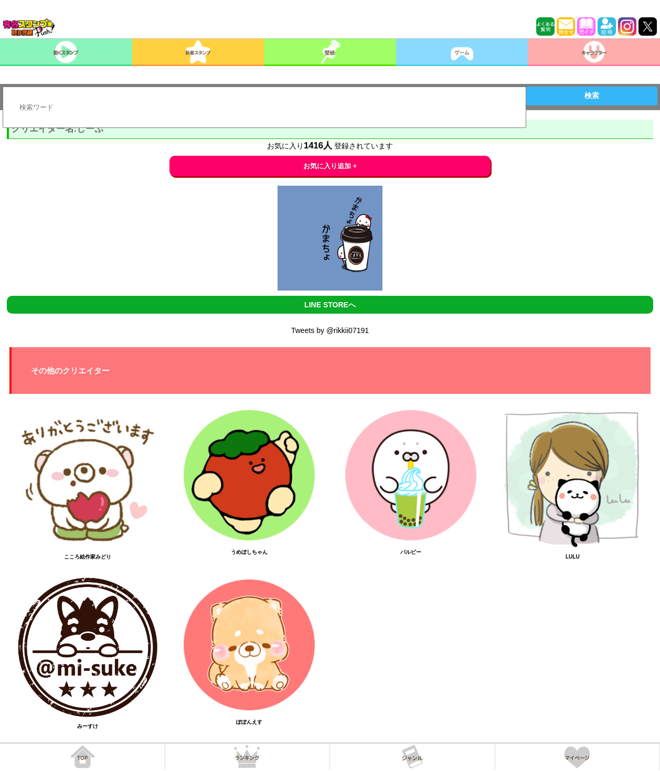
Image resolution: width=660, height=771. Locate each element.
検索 (591, 95)
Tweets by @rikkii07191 (330, 330)
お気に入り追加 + (330, 166)
